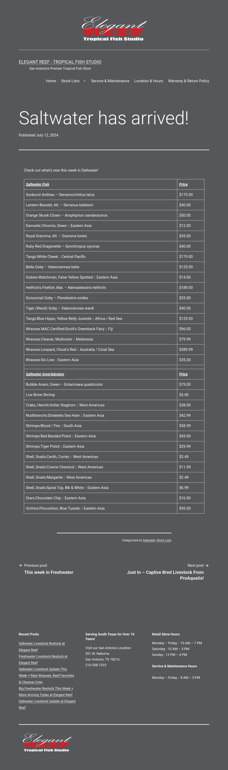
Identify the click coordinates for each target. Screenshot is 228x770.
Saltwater (149, 540)
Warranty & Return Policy (188, 81)
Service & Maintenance (110, 81)
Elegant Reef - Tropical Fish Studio (60, 62)
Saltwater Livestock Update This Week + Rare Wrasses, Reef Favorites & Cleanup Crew (46, 675)
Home (51, 81)
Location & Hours (148, 81)
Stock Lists (70, 81)
